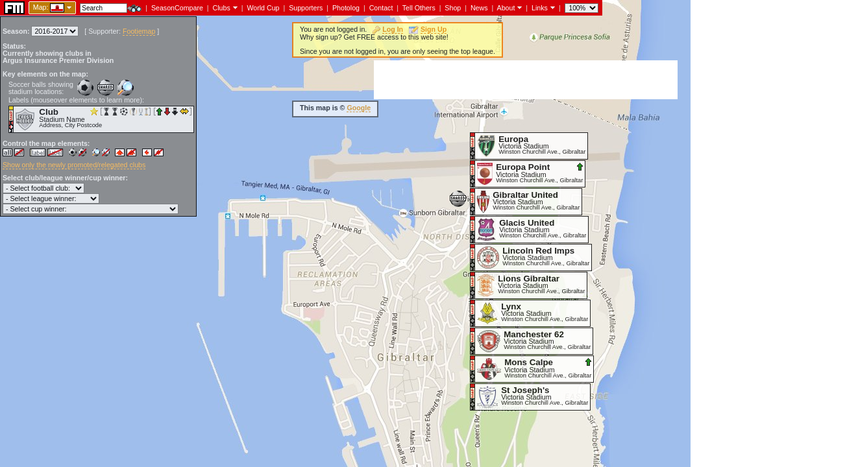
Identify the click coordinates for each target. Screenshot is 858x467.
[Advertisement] (526, 79)
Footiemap (139, 31)
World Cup (263, 8)
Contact (381, 8)
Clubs (221, 8)
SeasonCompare (177, 8)
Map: (41, 7)
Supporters (306, 8)
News (479, 8)
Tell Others (418, 8)
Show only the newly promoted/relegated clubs (74, 165)
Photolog (346, 8)
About (506, 8)
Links (540, 8)
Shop (453, 8)
